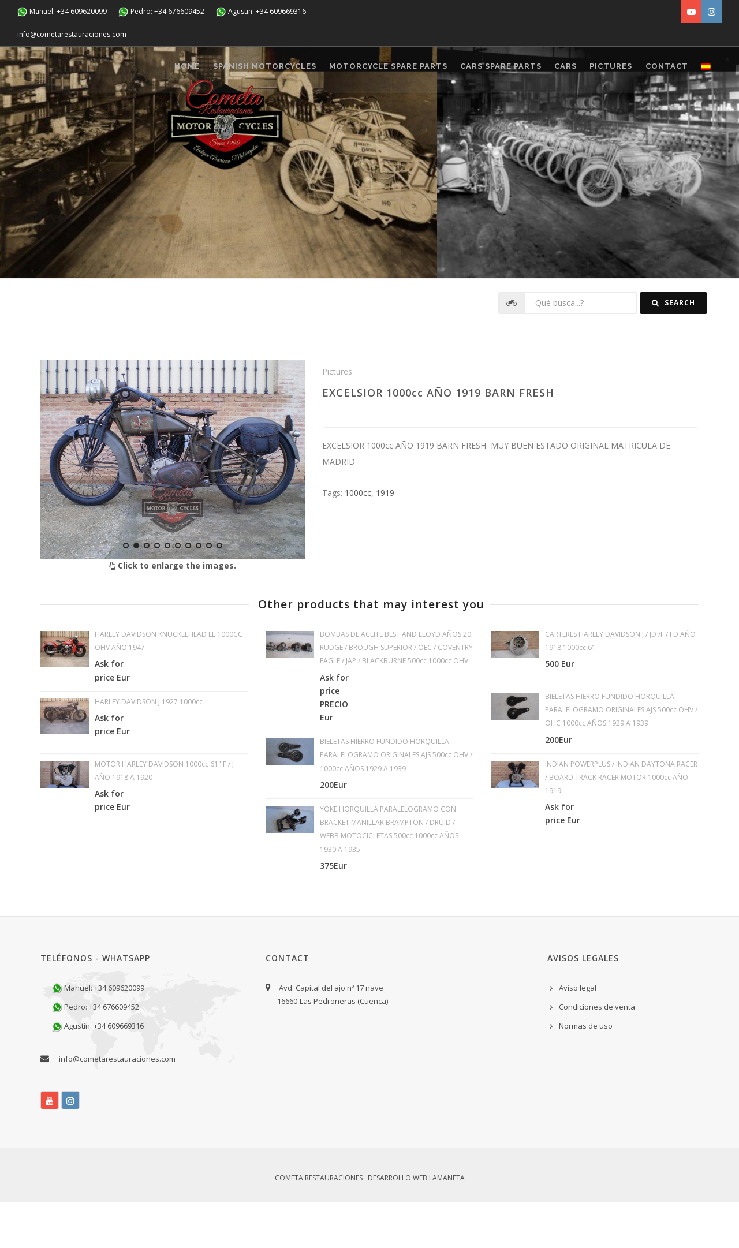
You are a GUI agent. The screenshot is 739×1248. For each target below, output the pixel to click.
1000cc (358, 539)
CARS (542, 116)
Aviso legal (577, 1034)
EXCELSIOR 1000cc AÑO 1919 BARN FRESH (438, 439)
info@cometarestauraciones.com (71, 34)
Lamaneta (447, 1224)
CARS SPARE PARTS (471, 116)
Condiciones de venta (597, 1053)
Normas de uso (586, 1072)
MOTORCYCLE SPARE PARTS (351, 116)
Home (137, 116)
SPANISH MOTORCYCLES (221, 116)
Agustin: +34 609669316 (261, 11)
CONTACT (657, 116)
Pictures (594, 116)
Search (673, 349)
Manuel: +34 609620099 (62, 11)
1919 (385, 539)
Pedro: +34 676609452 (161, 11)
